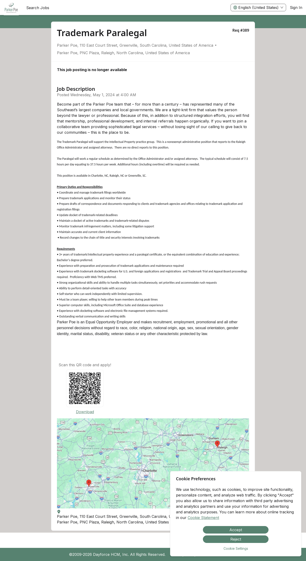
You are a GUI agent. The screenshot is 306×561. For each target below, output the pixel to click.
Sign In (296, 7)
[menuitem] (11, 7)
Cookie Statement (203, 517)
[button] (153, 463)
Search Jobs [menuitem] (37, 7)
